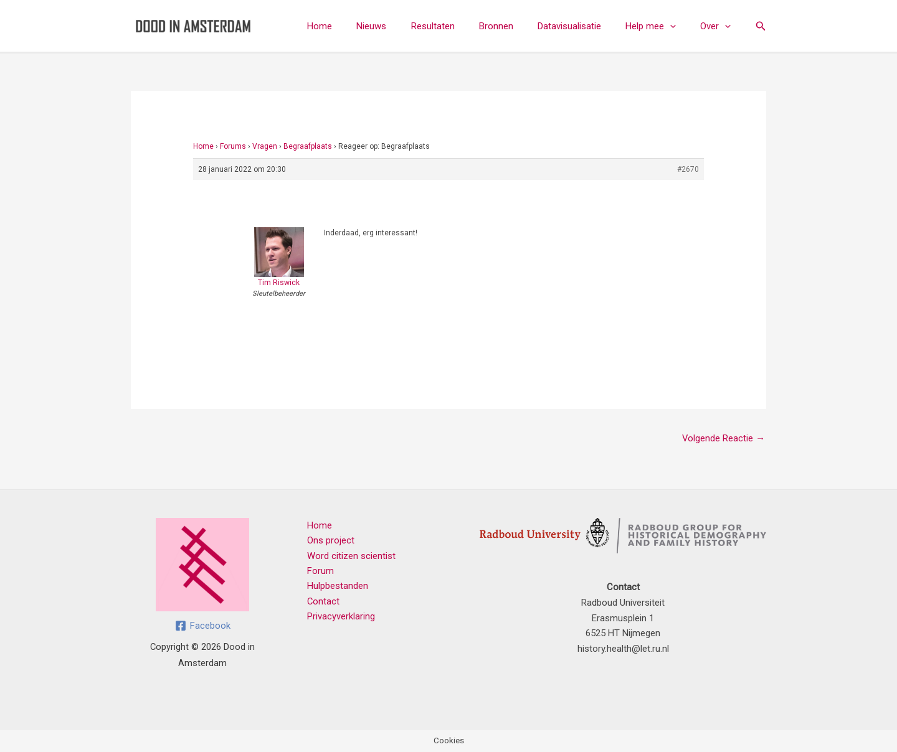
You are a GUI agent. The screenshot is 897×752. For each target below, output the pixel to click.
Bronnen (516, 26)
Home (356, 26)
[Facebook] (202, 625)
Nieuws (403, 26)
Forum (318, 572)
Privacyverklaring (339, 618)
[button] (679, 26)
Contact (321, 602)
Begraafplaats (307, 146)
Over (718, 26)
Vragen (264, 146)
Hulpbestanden (335, 587)
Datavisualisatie (583, 26)
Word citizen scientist (349, 556)
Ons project (329, 541)
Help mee (659, 26)
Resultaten (458, 26)
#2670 (688, 169)
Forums (233, 146)
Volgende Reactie (723, 438)
